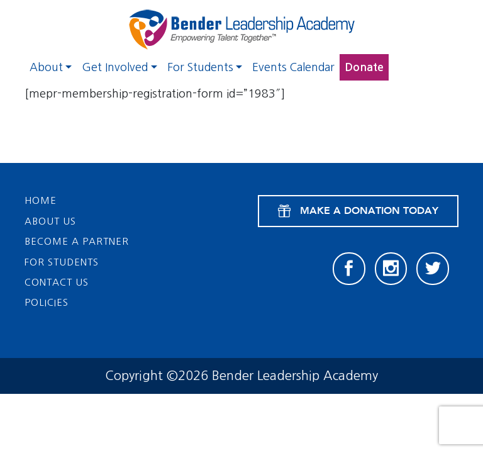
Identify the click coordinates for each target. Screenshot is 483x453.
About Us (50, 221)
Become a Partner (77, 241)
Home (41, 200)
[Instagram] (391, 268)
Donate (364, 67)
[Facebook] (349, 268)
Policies (47, 302)
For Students (200, 67)
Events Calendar (293, 67)
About (46, 67)
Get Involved (115, 67)
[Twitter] (432, 268)
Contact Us (57, 282)
